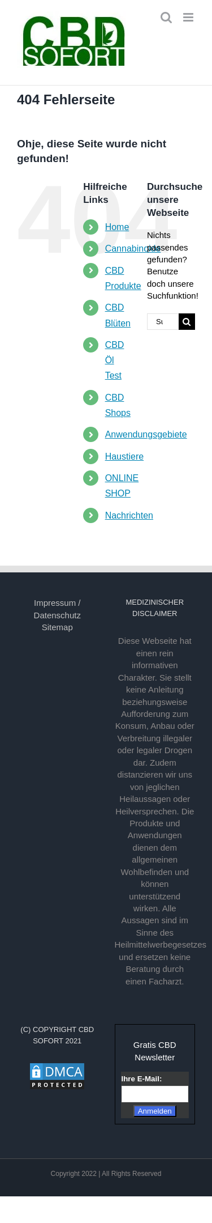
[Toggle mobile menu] (189, 17)
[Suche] (187, 321)
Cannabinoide (133, 248)
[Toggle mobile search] (166, 17)
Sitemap (57, 627)
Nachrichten (129, 515)
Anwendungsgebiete (146, 434)
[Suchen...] (163, 321)
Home (117, 227)
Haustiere (124, 456)
